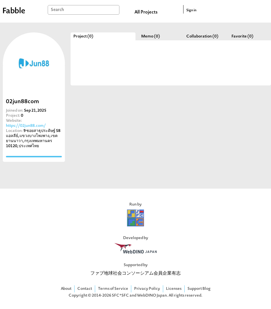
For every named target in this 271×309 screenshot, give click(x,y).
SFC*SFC (120, 295)
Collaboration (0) (202, 36)
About (66, 289)
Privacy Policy (147, 289)
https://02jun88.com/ (26, 126)
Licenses (174, 289)
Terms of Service (113, 289)
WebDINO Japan (152, 295)
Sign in (191, 10)
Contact (84, 289)
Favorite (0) (242, 36)
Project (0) (83, 36)
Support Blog (199, 289)
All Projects (146, 12)
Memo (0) (150, 36)
